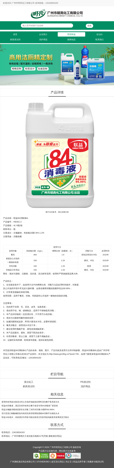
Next (111, 63)
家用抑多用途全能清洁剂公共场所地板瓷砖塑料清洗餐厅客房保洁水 (30, 402)
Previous (3, 63)
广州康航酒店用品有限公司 (22, 461)
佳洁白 (99, 34)
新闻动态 (71, 39)
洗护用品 (43, 39)
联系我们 (99, 39)
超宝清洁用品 (57, 461)
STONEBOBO (43, 461)
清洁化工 (28, 382)
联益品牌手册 (79, 461)
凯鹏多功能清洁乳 (95, 461)
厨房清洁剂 (15, 39)
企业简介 (43, 34)
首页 (15, 34)
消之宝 (68, 461)
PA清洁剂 (85, 382)
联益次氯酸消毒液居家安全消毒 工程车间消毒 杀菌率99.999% (28, 409)
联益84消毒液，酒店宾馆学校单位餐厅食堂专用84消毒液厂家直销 (30, 406)
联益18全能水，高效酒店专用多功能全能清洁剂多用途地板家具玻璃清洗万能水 (35, 417)
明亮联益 (71, 34)
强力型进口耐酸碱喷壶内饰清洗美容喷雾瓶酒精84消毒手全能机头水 (30, 413)
